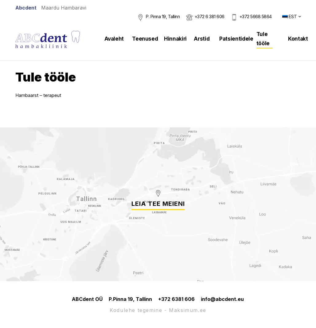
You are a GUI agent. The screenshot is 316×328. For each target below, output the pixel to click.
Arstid (201, 39)
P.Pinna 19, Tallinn (130, 299)
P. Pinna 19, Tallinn (163, 16)
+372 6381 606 (176, 299)
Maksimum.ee (187, 310)
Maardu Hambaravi (63, 8)
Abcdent (26, 8)
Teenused (145, 39)
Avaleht (114, 39)
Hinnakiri (175, 39)
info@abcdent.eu (222, 299)
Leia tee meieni (158, 203)
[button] (291, 16)
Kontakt (298, 39)
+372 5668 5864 (256, 16)
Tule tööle (263, 38)
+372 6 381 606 (209, 16)
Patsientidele (236, 39)
